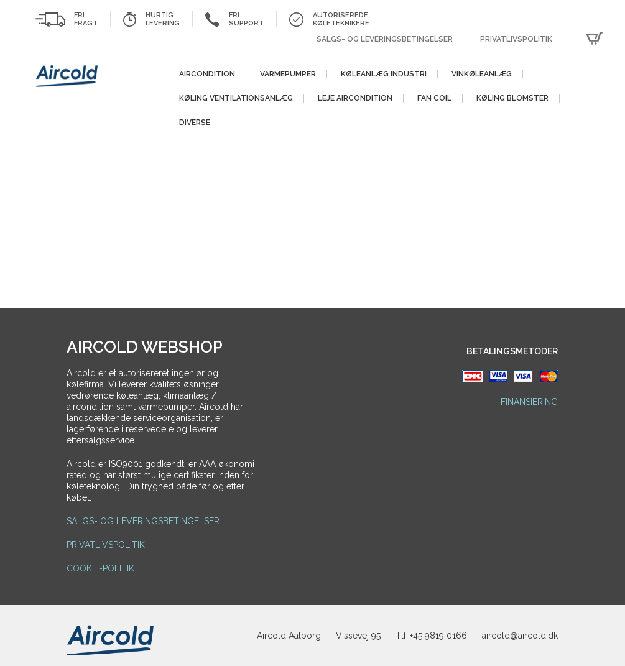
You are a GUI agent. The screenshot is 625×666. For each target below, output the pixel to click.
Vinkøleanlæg (481, 74)
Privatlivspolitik (516, 39)
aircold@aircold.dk (520, 636)
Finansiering (529, 402)
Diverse (194, 122)
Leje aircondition (355, 98)
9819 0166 (446, 636)
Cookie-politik (100, 568)
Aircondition (207, 74)
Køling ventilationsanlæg (236, 98)
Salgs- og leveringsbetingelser (385, 39)
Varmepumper (288, 74)
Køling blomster (512, 98)
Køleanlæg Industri (384, 74)
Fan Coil (434, 98)
